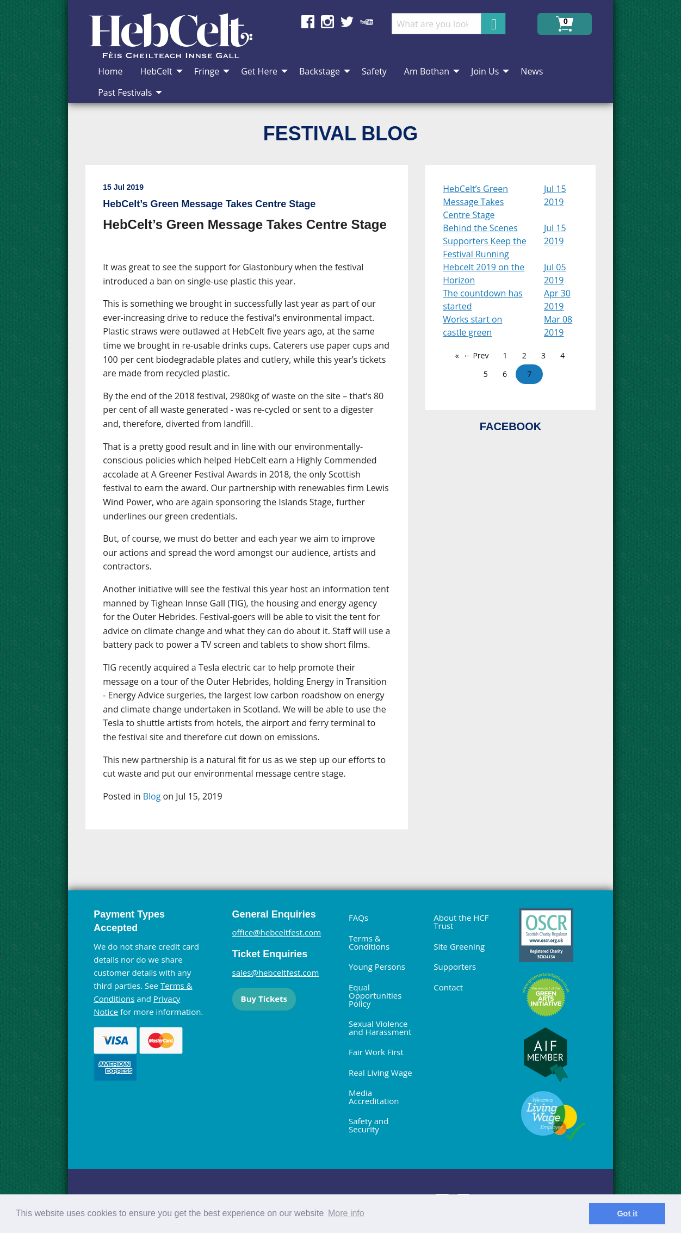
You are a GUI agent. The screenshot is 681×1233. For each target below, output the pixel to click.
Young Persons (377, 966)
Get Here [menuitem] (259, 71)
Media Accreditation (374, 1096)
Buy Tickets (264, 998)
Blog (152, 796)
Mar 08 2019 (558, 325)
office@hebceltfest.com (276, 932)
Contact (448, 987)
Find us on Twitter (347, 21)
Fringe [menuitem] (206, 71)
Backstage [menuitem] (319, 71)
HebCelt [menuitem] (156, 71)
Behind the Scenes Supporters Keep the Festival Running (485, 241)
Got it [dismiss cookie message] (627, 1213)
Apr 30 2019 (557, 299)
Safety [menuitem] (374, 71)
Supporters (455, 966)
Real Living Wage (380, 1072)
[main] (255, 505)
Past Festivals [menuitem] (125, 92)
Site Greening (459, 946)
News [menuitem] (532, 71)
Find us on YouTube (366, 21)
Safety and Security (369, 1125)
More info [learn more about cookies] (346, 1213)
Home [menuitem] (110, 71)
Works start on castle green (472, 325)
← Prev (476, 355)
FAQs (358, 917)
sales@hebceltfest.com (275, 972)
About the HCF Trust (461, 921)
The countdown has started (483, 299)
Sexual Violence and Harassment (380, 1027)
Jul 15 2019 (555, 195)
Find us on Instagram (327, 21)
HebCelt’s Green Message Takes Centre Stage (475, 202)
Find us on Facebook (308, 21)
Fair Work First (376, 1051)
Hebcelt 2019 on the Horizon (483, 273)
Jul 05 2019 (555, 273)
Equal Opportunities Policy (375, 995)
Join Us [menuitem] (485, 71)
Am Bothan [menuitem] (426, 71)
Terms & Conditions (369, 942)
